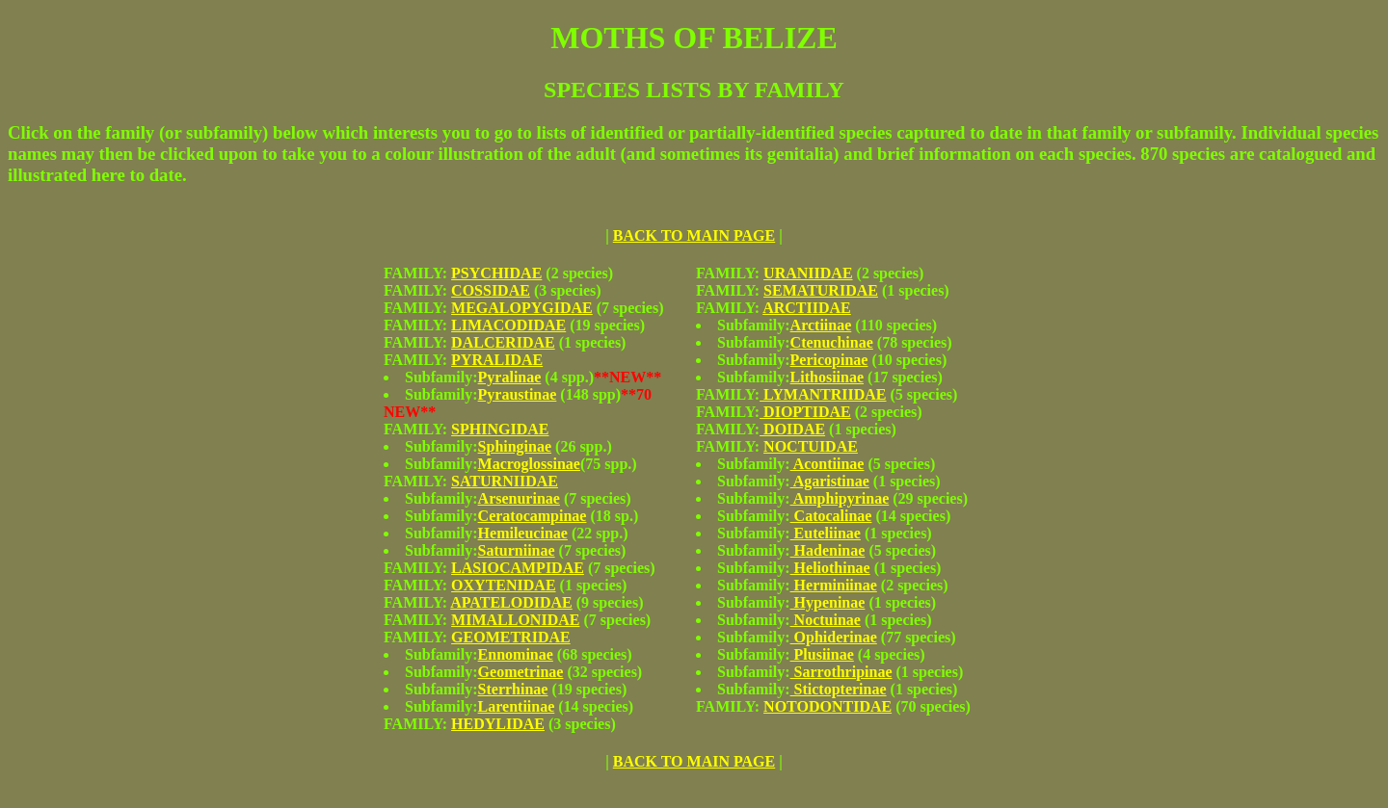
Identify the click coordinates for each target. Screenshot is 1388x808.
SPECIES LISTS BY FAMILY (694, 89)
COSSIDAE (490, 290)
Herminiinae (833, 585)
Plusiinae (822, 654)
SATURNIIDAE (504, 481)
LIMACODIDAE (508, 325)
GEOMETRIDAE (511, 637)
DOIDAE (792, 429)
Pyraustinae (517, 394)
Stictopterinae (838, 689)
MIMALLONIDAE (515, 620)
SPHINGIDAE (499, 429)
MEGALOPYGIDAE (522, 308)
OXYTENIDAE (503, 585)
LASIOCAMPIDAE (517, 568)
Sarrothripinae (841, 672)
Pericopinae (829, 360)
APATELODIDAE (511, 602)
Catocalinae (831, 516)
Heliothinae (830, 568)
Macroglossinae (529, 464)
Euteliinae (825, 533)
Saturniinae (516, 550)
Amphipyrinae (840, 498)
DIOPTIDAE (805, 412)
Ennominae (515, 654)
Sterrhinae (513, 689)
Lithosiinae (827, 377)
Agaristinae (829, 481)
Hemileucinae (523, 533)
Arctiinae (821, 325)
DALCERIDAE (503, 342)
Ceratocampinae (532, 516)
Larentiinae (516, 706)
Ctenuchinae (831, 342)
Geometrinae (521, 672)
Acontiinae (827, 464)
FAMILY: (417, 273)
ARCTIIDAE (806, 308)
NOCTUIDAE (810, 446)
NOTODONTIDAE (827, 706)
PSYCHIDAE (496, 273)
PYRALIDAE (497, 360)
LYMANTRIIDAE (823, 394)
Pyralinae (510, 377)
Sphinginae (514, 446)
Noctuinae (825, 620)
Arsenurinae (519, 498)
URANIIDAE (807, 273)
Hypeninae (828, 602)
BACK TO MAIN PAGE (694, 235)
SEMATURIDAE (820, 290)
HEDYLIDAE (498, 724)
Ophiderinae (833, 637)
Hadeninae (828, 550)
